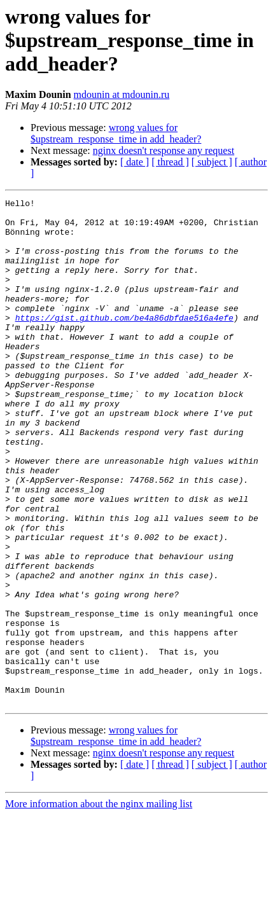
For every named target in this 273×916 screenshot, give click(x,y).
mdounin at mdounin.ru (122, 94)
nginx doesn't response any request (163, 150)
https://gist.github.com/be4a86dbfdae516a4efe (124, 342)
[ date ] (134, 161)
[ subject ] (212, 161)
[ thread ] (170, 161)
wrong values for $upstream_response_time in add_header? (116, 133)
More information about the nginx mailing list (98, 904)
